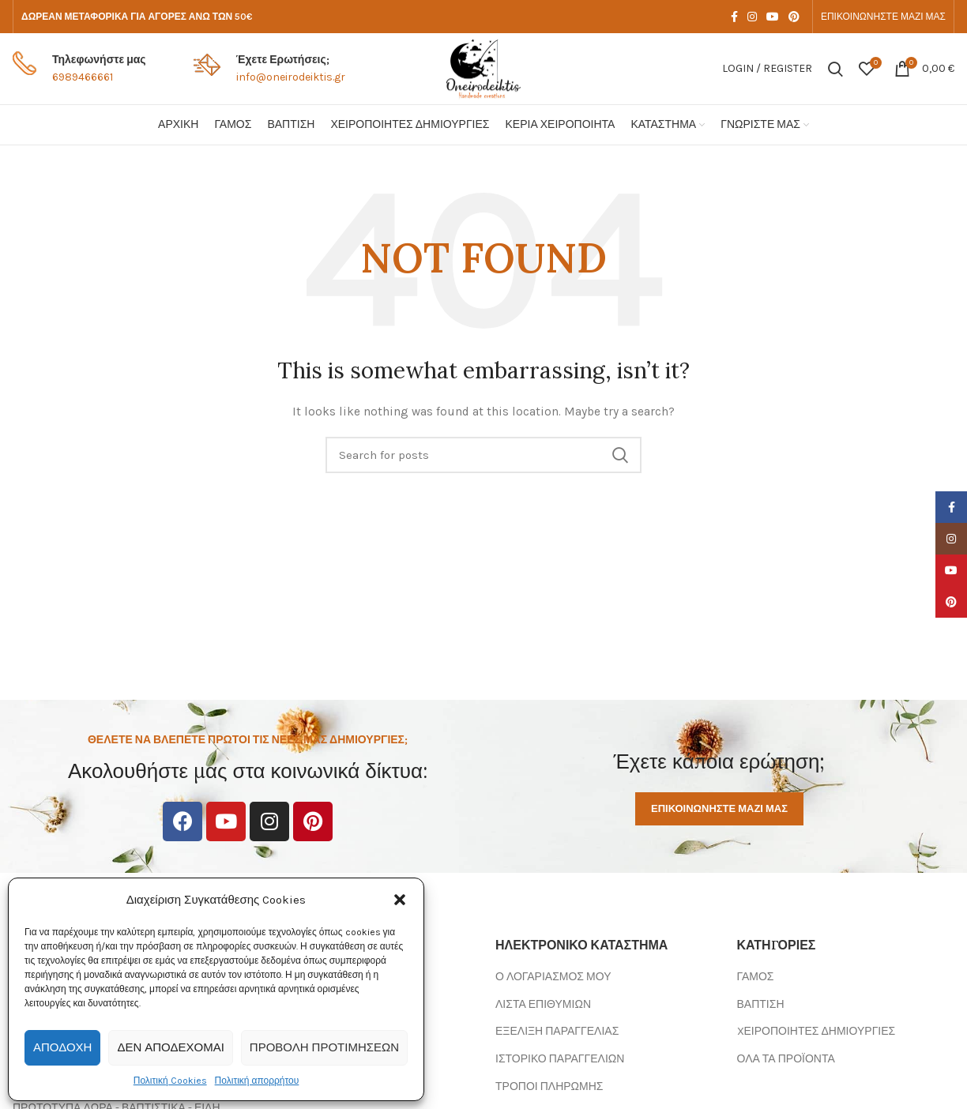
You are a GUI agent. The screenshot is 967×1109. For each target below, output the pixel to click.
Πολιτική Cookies (170, 1080)
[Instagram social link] (752, 16)
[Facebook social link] (734, 16)
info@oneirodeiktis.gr (290, 77)
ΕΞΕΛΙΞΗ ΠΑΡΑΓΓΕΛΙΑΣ (557, 1031)
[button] (400, 900)
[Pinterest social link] (794, 16)
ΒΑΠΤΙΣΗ (761, 1004)
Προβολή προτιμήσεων (324, 1047)
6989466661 (82, 77)
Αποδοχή (62, 1047)
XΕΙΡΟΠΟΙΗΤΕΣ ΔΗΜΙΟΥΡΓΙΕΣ (816, 1031)
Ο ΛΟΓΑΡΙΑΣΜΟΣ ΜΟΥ (553, 976)
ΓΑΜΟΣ (755, 976)
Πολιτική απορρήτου (257, 1080)
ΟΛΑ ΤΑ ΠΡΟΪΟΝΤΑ (786, 1059)
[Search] (835, 69)
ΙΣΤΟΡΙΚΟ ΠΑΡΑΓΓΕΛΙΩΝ (559, 1059)
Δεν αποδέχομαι (170, 1047)
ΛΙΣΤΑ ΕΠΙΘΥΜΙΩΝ (543, 1004)
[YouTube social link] (773, 16)
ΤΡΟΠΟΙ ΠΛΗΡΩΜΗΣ (549, 1086)
